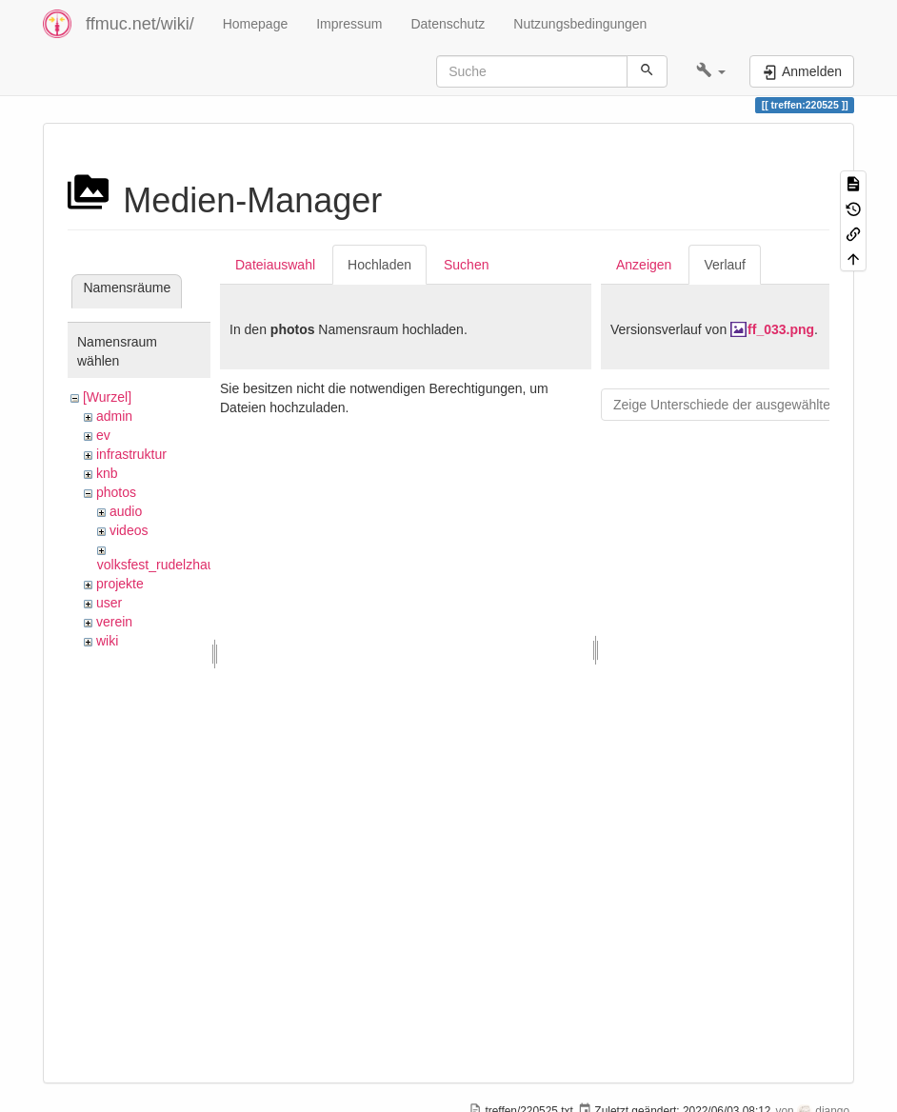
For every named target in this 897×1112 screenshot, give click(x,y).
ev (103, 435)
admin (114, 416)
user (109, 602)
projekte (120, 583)
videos (129, 530)
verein (114, 621)
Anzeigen (643, 264)
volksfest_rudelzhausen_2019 (185, 564)
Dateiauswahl (275, 264)
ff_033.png (781, 329)
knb (107, 473)
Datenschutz (447, 23)
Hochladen (379, 264)
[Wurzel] (107, 397)
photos (116, 492)
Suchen (466, 264)
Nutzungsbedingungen (580, 23)
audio (126, 511)
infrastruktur (131, 454)
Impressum (349, 23)
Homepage (256, 23)
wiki (107, 640)
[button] (711, 71)
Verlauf (725, 264)
